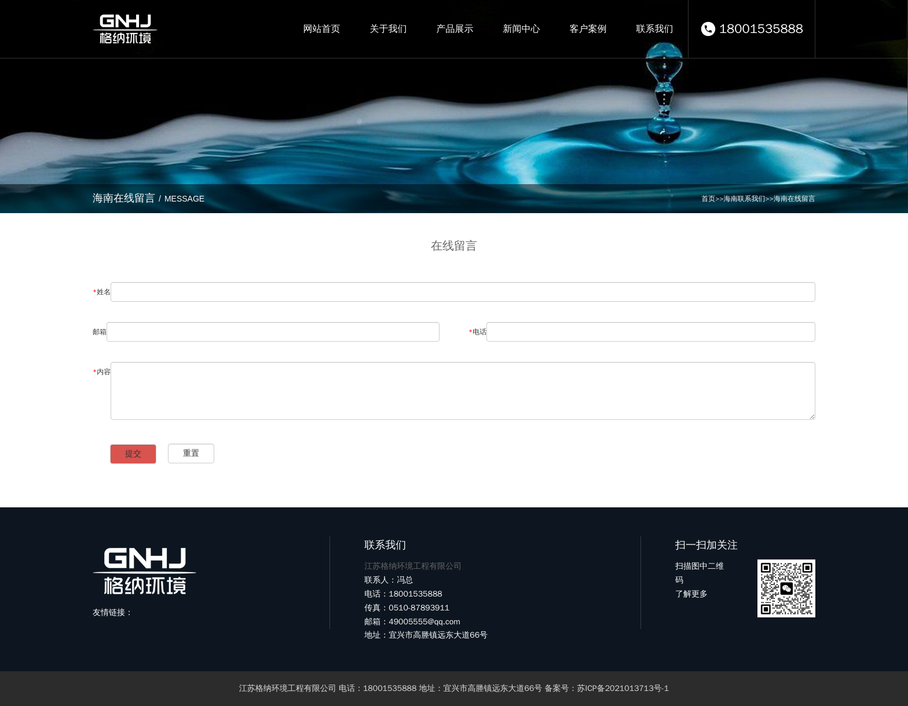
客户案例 (587, 29)
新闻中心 (521, 29)
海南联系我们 (745, 198)
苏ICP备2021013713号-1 (623, 688)
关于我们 (388, 29)
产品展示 (454, 29)
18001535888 (761, 29)
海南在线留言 (794, 198)
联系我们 (654, 29)
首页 (708, 198)
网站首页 (321, 29)
